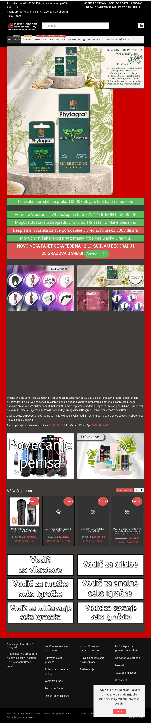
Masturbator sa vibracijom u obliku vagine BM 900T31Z (24, 530)
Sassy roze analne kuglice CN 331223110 (58, 530)
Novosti (119, 665)
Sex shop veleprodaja (127, 657)
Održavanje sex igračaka (54, 660)
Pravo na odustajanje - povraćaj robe (93, 660)
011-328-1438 (31, 3)
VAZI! (119, 711)
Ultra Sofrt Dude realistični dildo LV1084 (93, 530)
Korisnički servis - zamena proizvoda (90, 648)
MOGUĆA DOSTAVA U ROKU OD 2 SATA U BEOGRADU (113, 3)
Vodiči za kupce (54, 680)
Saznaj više (96, 254)
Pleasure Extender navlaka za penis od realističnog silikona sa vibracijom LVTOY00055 (127, 531)
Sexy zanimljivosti (126, 672)
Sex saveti (121, 680)
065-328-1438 (100, 425)
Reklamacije (87, 669)
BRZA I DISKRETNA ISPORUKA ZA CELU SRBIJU (113, 7)
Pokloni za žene (54, 688)
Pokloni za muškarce (57, 695)
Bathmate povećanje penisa (57, 671)
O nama (85, 713)
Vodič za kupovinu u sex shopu (56, 648)
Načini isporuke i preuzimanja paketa (126, 648)
